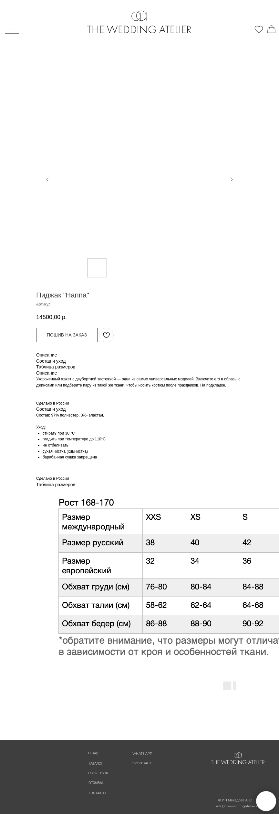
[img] (227, 23)
